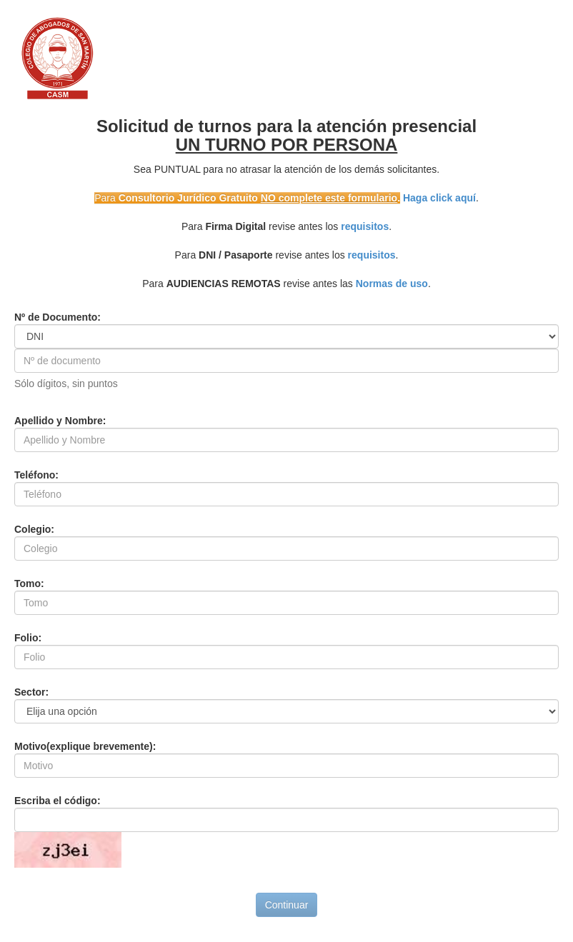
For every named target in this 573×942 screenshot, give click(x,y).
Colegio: (34, 529)
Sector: (31, 692)
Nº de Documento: (57, 317)
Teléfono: (36, 475)
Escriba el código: (57, 800)
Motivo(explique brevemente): (85, 746)
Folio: (27, 637)
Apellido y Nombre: (60, 420)
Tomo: (29, 583)
